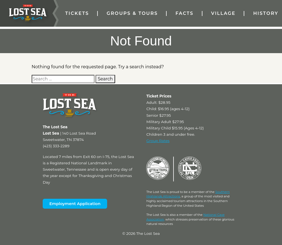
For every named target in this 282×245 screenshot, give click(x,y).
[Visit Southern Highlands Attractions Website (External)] (157, 178)
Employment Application (75, 203)
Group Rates (157, 140)
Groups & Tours (132, 13)
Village (223, 13)
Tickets (77, 13)
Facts (184, 13)
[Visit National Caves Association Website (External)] (189, 178)
